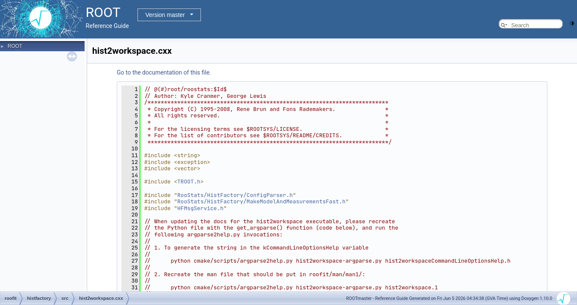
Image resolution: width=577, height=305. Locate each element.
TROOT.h (189, 181)
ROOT (15, 46)
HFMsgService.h (200, 208)
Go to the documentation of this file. (164, 72)
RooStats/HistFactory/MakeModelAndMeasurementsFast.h (261, 201)
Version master (165, 14)
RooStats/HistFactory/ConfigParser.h (235, 195)
